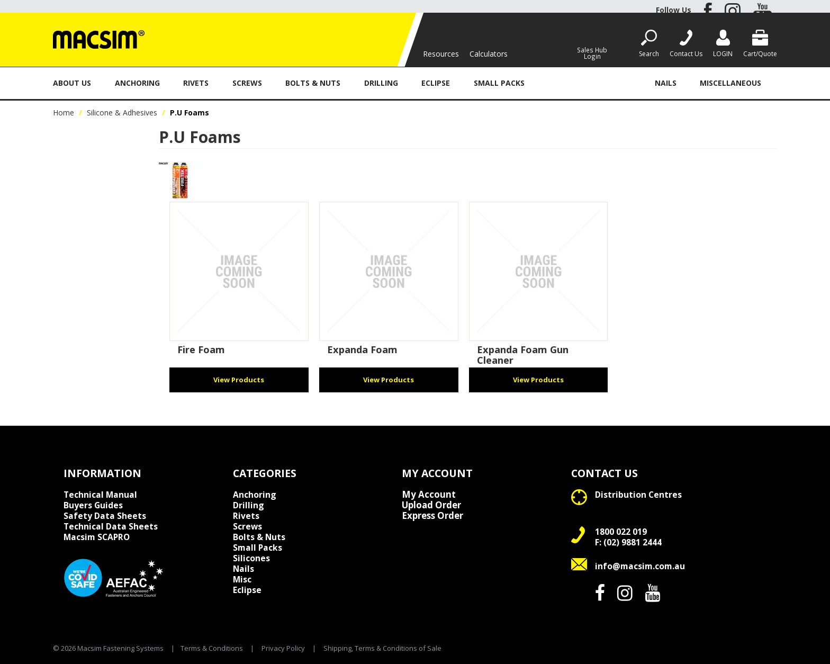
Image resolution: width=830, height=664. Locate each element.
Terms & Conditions (212, 648)
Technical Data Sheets (111, 526)
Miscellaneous (730, 83)
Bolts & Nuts (312, 83)
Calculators (489, 54)
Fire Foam (201, 349)
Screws (247, 83)
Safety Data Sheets (105, 516)
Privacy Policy (283, 648)
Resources (441, 54)
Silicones (251, 558)
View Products (238, 379)
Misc (242, 579)
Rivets (196, 83)
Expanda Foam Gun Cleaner (523, 354)
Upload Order (431, 505)
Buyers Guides (93, 505)
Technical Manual (100, 494)
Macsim (97, 537)
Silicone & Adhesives (589, 83)
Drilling (381, 83)
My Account (429, 494)
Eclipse (435, 83)
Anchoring (137, 83)
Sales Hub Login (592, 53)
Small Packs (499, 83)
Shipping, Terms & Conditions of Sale (382, 648)
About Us (72, 83)
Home (63, 112)
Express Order (432, 515)
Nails (665, 83)
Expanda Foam (362, 349)
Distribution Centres (638, 494)
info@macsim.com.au (640, 566)
